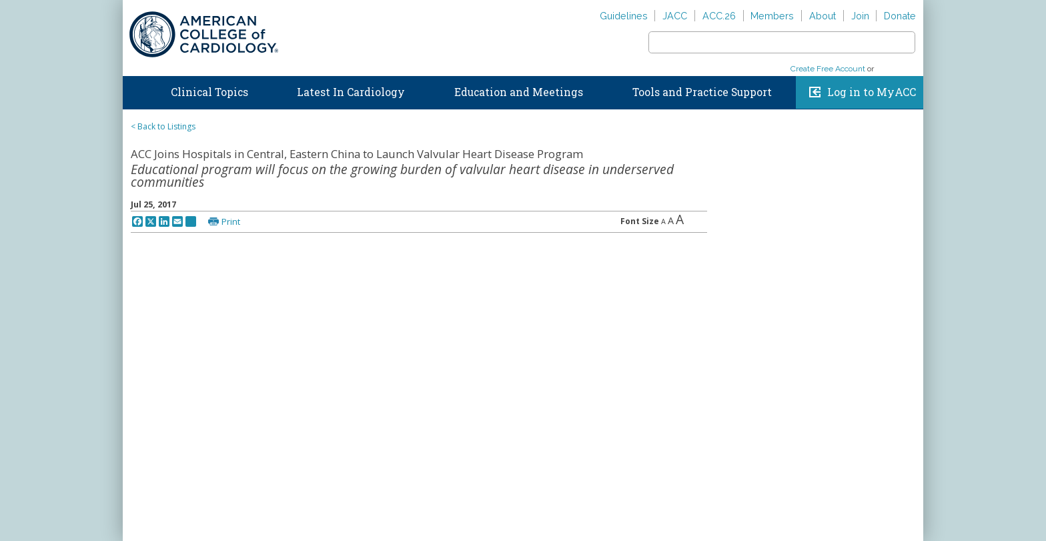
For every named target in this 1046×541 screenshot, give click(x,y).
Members (772, 15)
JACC (674, 15)
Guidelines (624, 15)
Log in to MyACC (871, 92)
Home (135, 89)
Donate (900, 15)
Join (860, 15)
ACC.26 (719, 15)
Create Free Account (828, 68)
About (822, 15)
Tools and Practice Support (702, 92)
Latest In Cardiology (351, 92)
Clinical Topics (209, 92)
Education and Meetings (518, 92)
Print (230, 221)
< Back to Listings (163, 126)
